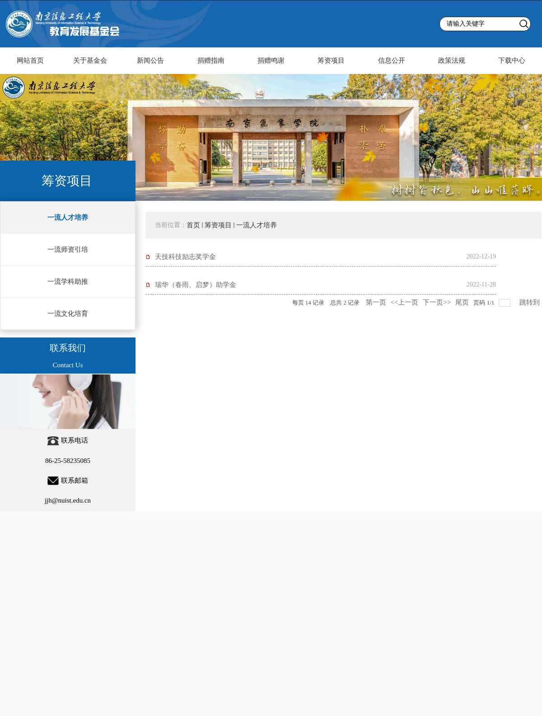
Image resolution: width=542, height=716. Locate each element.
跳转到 (530, 302)
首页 (193, 225)
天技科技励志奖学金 (185, 256)
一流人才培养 (256, 225)
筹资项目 (218, 225)
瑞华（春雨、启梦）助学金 (195, 284)
